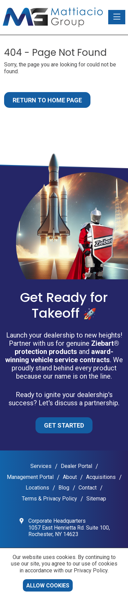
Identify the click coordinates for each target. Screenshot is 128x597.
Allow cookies (47, 585)
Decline (91, 585)
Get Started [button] (64, 425)
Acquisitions (101, 477)
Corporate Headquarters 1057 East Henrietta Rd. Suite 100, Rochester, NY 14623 (69, 527)
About (70, 477)
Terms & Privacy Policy (49, 498)
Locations (37, 487)
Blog (63, 487)
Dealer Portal (76, 466)
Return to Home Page (47, 100)
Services (41, 466)
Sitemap (96, 498)
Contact (88, 487)
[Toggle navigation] (116, 17)
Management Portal (30, 477)
